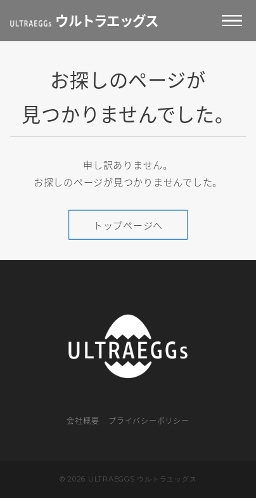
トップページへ (128, 225)
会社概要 (83, 420)
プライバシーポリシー (148, 420)
